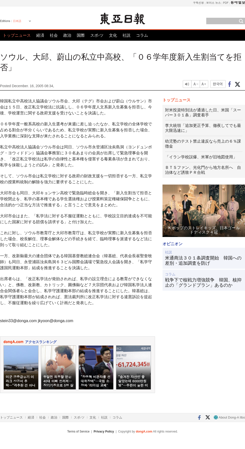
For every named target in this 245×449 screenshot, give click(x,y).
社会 (54, 35)
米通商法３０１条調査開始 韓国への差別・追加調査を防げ (203, 260)
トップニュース (17, 35)
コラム (142, 35)
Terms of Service (78, 431)
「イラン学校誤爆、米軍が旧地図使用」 (201, 157)
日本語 (17, 20)
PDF (225, 2)
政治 (67, 35)
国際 (81, 35)
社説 (126, 35)
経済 (40, 35)
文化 (113, 35)
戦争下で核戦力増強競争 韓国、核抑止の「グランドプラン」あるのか (203, 282)
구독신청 (198, 2)
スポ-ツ (97, 35)
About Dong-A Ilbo (229, 417)
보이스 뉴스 (213, 2)
